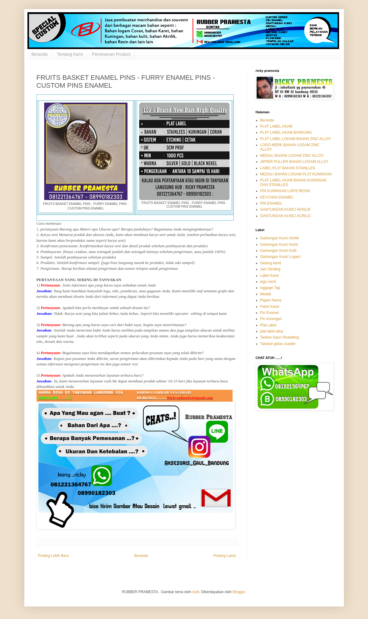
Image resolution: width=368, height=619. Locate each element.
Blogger (239, 592)
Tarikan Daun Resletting (279, 337)
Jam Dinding (270, 269)
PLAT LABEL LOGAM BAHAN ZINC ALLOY (295, 139)
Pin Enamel (269, 313)
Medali (265, 294)
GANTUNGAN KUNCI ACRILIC (285, 216)
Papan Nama (271, 300)
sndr (195, 592)
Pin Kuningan (271, 319)
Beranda (40, 54)
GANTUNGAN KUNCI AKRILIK (285, 209)
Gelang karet (270, 263)
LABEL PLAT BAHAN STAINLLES (287, 168)
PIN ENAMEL (271, 203)
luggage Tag (270, 288)
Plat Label (268, 325)
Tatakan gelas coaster (278, 344)
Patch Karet (269, 306)
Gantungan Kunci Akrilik (279, 238)
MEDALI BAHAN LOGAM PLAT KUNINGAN (296, 174)
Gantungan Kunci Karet (279, 244)
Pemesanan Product (111, 54)
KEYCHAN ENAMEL (277, 197)
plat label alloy (271, 331)
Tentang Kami (70, 54)
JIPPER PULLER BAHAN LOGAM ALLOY (294, 162)
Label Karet (269, 275)
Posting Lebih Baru (53, 556)
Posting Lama (224, 556)
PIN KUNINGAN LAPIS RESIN (285, 191)
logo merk (268, 282)
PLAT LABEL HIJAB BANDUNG (286, 132)
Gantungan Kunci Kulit (278, 250)
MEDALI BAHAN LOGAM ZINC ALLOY (292, 155)
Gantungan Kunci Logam (280, 257)
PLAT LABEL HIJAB (276, 126)
